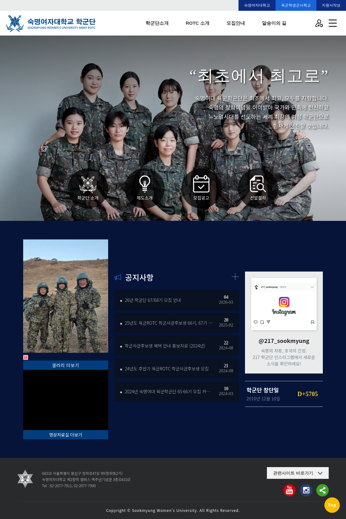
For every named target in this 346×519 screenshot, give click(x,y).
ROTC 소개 (197, 23)
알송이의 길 (274, 23)
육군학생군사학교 (296, 5)
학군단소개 (157, 23)
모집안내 (235, 23)
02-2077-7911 (61, 485)
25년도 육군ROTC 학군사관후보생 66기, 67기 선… (169, 323)
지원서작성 (331, 5)
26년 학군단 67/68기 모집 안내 (153, 300)
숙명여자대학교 (257, 5)
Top (332, 505)
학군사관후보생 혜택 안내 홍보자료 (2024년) (165, 346)
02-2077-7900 (85, 485)
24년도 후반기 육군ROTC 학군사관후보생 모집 (167, 368)
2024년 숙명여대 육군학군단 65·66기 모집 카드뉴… (169, 391)
